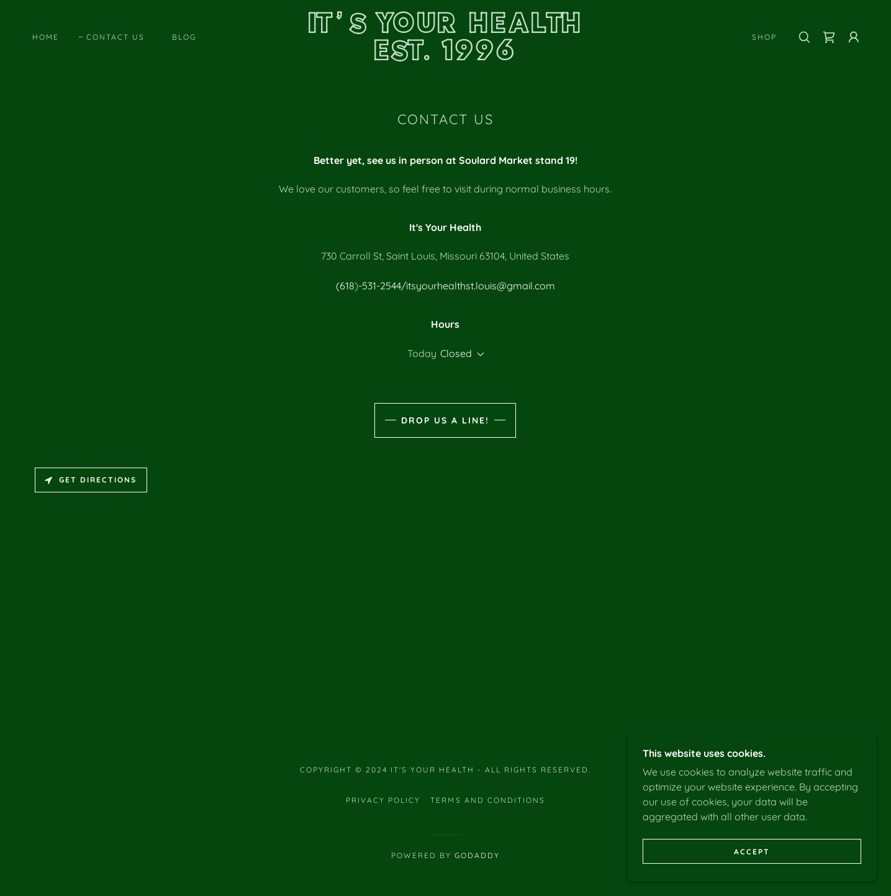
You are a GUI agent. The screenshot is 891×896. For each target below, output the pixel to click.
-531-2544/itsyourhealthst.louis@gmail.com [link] (456, 285)
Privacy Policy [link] (383, 800)
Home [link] (45, 37)
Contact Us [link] (115, 37)
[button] (853, 37)
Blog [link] (184, 37)
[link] (445, 56)
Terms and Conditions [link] (487, 800)
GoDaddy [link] (477, 855)
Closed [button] (456, 353)
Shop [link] (764, 37)
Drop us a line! (445, 420)
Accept (752, 877)
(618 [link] (345, 285)
